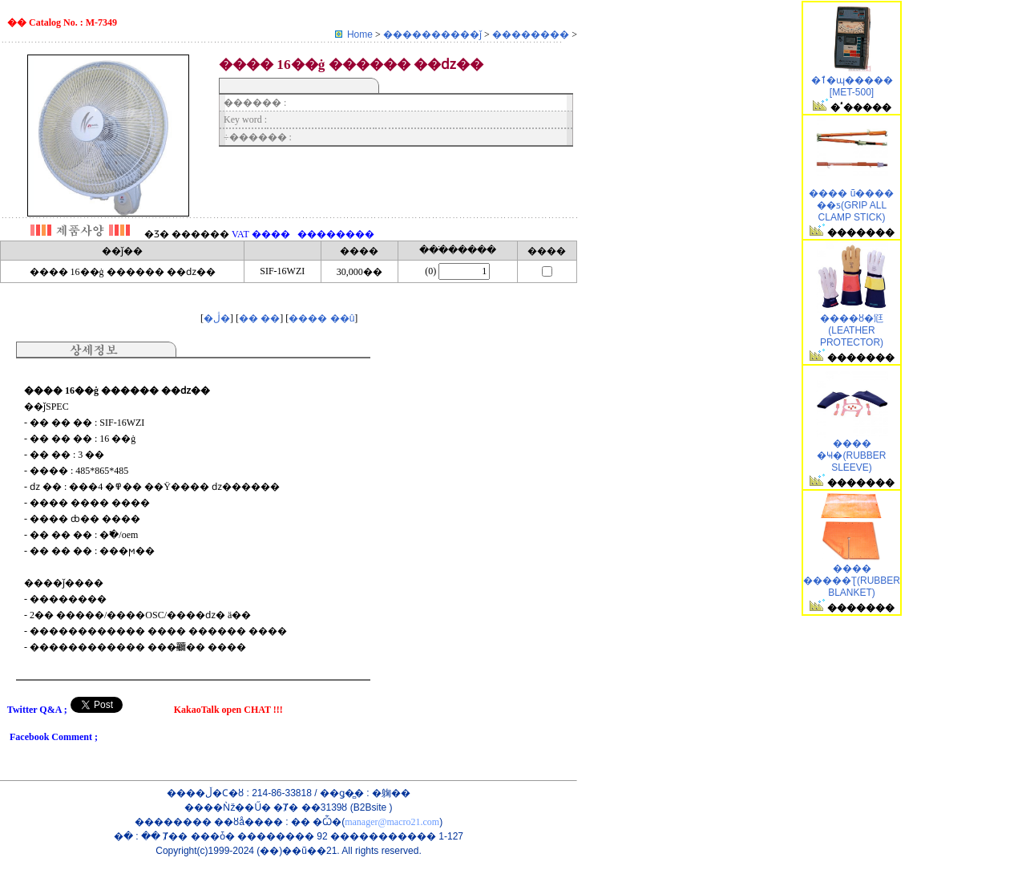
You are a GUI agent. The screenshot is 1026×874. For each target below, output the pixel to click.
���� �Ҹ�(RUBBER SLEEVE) (851, 455)
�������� (532, 34)
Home (360, 34)
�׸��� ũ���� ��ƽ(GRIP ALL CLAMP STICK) (851, 205)
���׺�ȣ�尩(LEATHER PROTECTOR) (851, 330)
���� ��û (321, 318)
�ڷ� (217, 318)
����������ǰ (433, 34)
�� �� (259, 318)
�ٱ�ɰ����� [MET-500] (852, 86)
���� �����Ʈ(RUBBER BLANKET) (851, 580)
